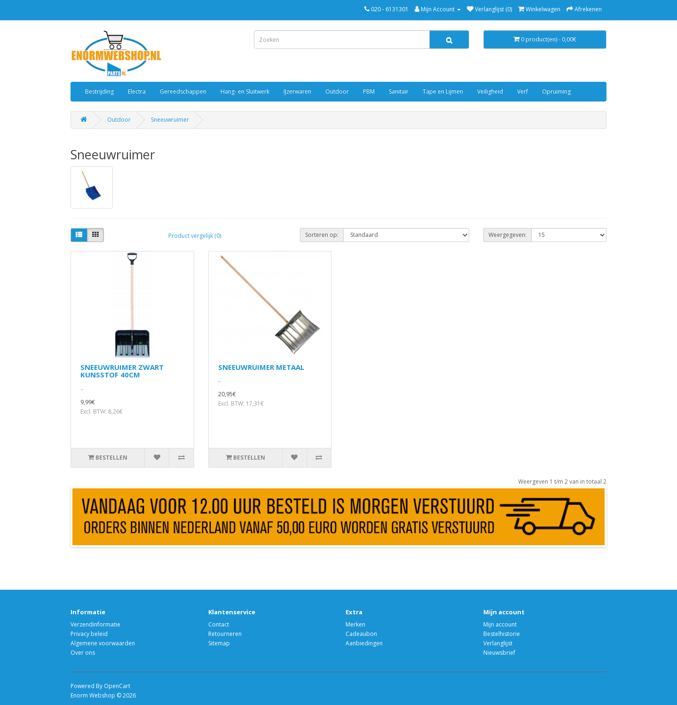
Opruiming (556, 91)
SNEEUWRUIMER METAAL (261, 367)
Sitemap (219, 643)
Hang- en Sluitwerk (244, 91)
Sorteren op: (321, 235)
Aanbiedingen (364, 643)
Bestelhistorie (501, 634)
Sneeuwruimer (170, 120)
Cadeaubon (361, 634)
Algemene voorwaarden (103, 643)
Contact (218, 624)
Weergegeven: (507, 235)
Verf (522, 91)
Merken (355, 624)
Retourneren (225, 634)
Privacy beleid (89, 634)
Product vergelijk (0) (194, 236)
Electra (137, 91)
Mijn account (500, 624)
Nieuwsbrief (499, 653)
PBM (369, 91)
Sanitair (399, 91)
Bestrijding (99, 91)
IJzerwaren (297, 91)
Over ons (83, 653)
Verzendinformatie (95, 624)
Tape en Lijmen (443, 91)
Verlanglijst (497, 643)
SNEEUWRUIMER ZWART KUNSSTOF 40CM (122, 371)
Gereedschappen (183, 91)
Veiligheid (490, 91)
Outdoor (337, 91)
